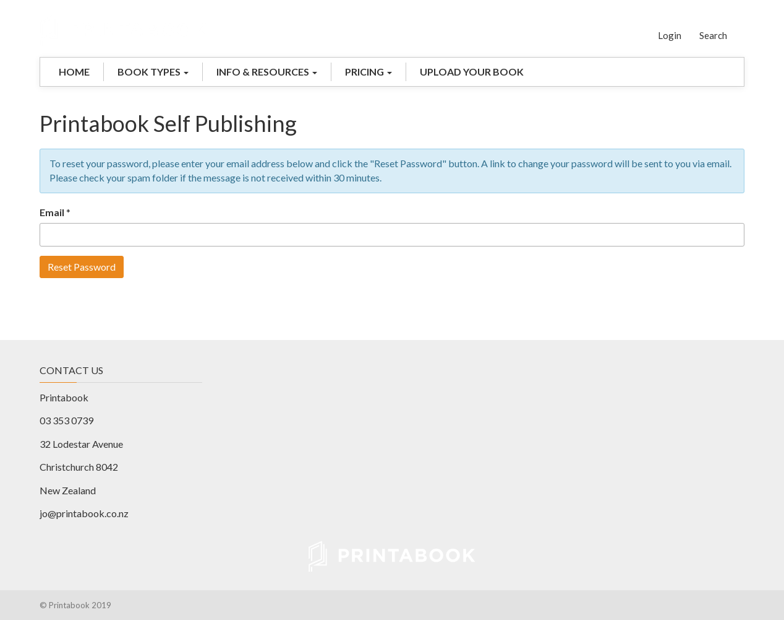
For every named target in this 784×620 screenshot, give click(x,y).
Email (52, 212)
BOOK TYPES (153, 71)
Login (669, 35)
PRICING (368, 71)
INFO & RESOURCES (266, 71)
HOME (74, 71)
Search (713, 35)
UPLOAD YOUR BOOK (472, 71)
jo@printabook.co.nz (84, 513)
